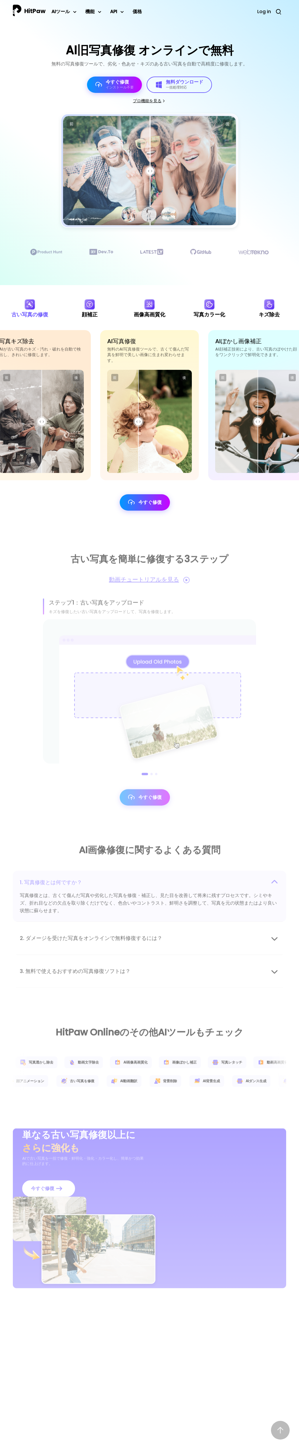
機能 (90, 11)
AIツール (60, 11)
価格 (137, 11)
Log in (264, 11)
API (113, 11)
